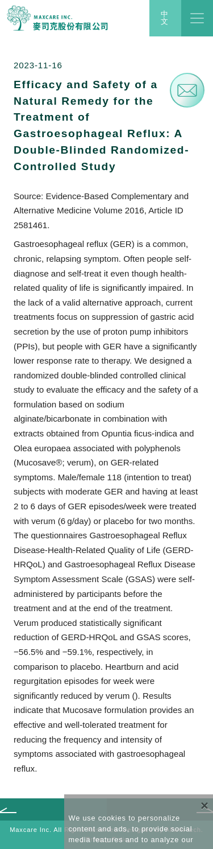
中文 (165, 18)
